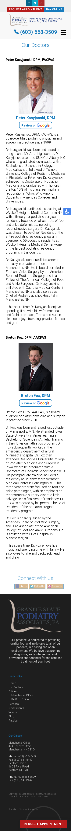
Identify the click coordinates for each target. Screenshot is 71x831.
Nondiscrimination (28, 809)
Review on (35, 125)
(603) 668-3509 (38, 32)
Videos (13, 712)
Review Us (57, 586)
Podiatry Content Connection (34, 796)
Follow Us (39, 586)
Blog (11, 716)
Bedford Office (20, 699)
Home (12, 683)
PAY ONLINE (54, 9)
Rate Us (13, 720)
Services (14, 703)
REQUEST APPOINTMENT (25, 9)
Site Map (13, 809)
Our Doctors (16, 687)
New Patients (16, 708)
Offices (13, 691)
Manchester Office (22, 695)
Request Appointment (43, 824)
